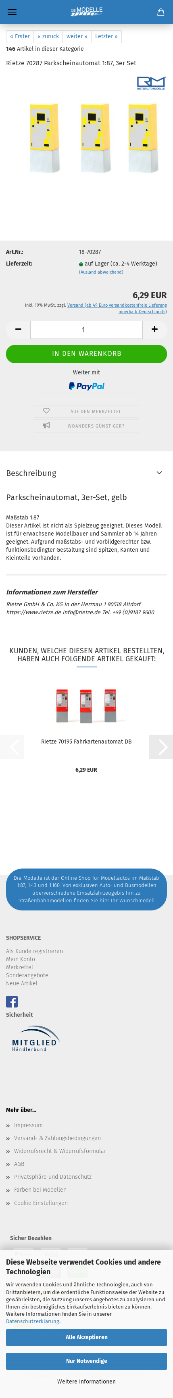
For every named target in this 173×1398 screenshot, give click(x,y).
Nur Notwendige (86, 1361)
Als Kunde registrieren (34, 951)
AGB (19, 1164)
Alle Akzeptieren (87, 1337)
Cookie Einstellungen (41, 1203)
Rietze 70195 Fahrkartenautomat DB (86, 741)
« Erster (20, 36)
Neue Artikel (22, 983)
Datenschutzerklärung (32, 1321)
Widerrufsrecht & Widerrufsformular (60, 1151)
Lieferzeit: (19, 263)
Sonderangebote (27, 975)
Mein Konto (20, 959)
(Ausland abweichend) (101, 272)
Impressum (28, 1125)
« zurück (48, 36)
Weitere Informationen (86, 1381)
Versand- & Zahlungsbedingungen (57, 1138)
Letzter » (106, 36)
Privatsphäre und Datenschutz (53, 1177)
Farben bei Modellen (40, 1189)
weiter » (77, 36)
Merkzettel (19, 967)
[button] (18, 330)
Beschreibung (31, 473)
